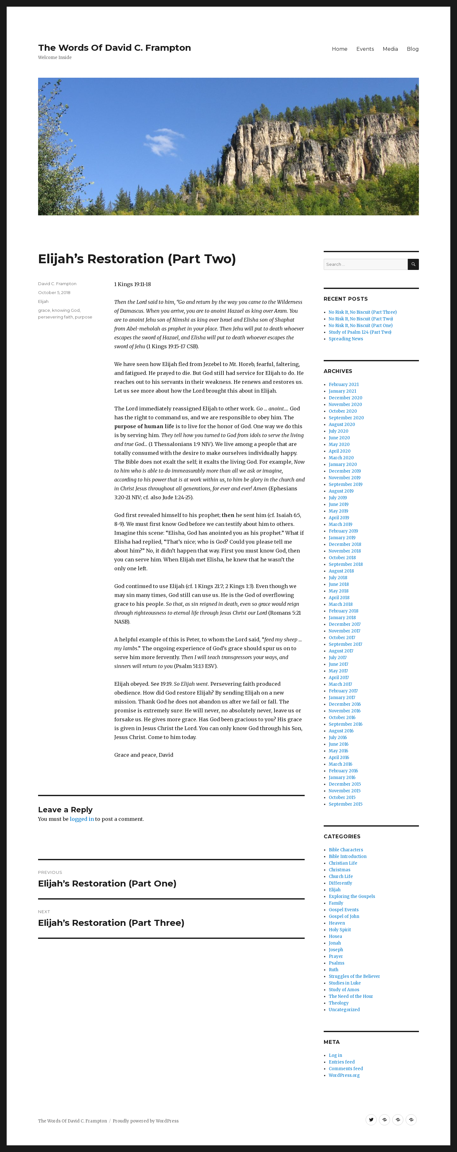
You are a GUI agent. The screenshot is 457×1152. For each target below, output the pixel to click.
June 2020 (339, 438)
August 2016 (341, 731)
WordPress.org (344, 1075)
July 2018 (338, 577)
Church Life (341, 876)
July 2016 (338, 737)
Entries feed (342, 1062)
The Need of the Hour (351, 996)
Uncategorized (344, 1009)
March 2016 (340, 764)
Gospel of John (344, 916)
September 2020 (346, 418)
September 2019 (345, 484)
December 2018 (345, 544)
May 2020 (339, 444)
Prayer (336, 956)
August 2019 (341, 491)
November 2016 (345, 711)
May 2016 (338, 751)
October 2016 (342, 717)
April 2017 (339, 677)
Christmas (339, 870)
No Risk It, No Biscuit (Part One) (361, 325)
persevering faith (55, 316)
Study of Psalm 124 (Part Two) (360, 332)
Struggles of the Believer (354, 976)
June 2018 (339, 584)
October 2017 (342, 637)
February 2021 (344, 384)
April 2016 (339, 757)
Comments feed (346, 1068)
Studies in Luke (345, 983)
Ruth (333, 969)
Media (390, 49)
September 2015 (345, 804)
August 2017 (341, 651)
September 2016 (345, 724)
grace (44, 310)
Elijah (43, 301)
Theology (339, 1003)
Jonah (335, 943)
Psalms (336, 963)
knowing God (66, 310)
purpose (83, 316)
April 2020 (340, 451)
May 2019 (338, 511)
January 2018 (342, 617)
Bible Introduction (348, 856)
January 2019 (342, 537)
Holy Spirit (340, 930)
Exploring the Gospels (352, 896)
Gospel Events (344, 910)
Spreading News (346, 339)
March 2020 (341, 458)
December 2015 (345, 784)
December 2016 (345, 704)
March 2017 (340, 684)
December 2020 (345, 398)
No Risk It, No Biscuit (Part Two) (361, 319)
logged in (82, 819)
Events (365, 49)
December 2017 (345, 624)
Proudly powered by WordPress (146, 1121)
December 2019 (345, 471)
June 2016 (338, 744)
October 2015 (342, 797)
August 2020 (342, 424)
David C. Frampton (57, 283)
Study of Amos (344, 989)
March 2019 (340, 524)
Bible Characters (346, 850)
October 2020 (343, 411)
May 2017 (338, 671)
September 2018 (346, 564)
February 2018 (343, 611)
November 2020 (345, 404)
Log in (335, 1055)
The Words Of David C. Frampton (114, 47)
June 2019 (338, 504)
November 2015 (345, 791)
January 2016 (342, 777)
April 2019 (339, 517)
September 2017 (345, 644)
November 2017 (344, 631)
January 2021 (342, 391)
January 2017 (342, 697)
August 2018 (341, 571)
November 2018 (345, 551)
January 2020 (343, 464)
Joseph (336, 949)
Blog (413, 49)
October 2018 (342, 557)
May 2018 (338, 591)
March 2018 (341, 604)
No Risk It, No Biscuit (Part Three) (363, 312)
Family (336, 903)
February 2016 (343, 771)
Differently (340, 883)
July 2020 (338, 431)
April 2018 (339, 597)
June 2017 (338, 664)
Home (340, 49)
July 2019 (338, 498)
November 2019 (345, 478)
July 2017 (338, 657)
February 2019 (343, 531)
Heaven (337, 923)
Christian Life (343, 863)
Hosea (335, 936)
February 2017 (343, 691)
